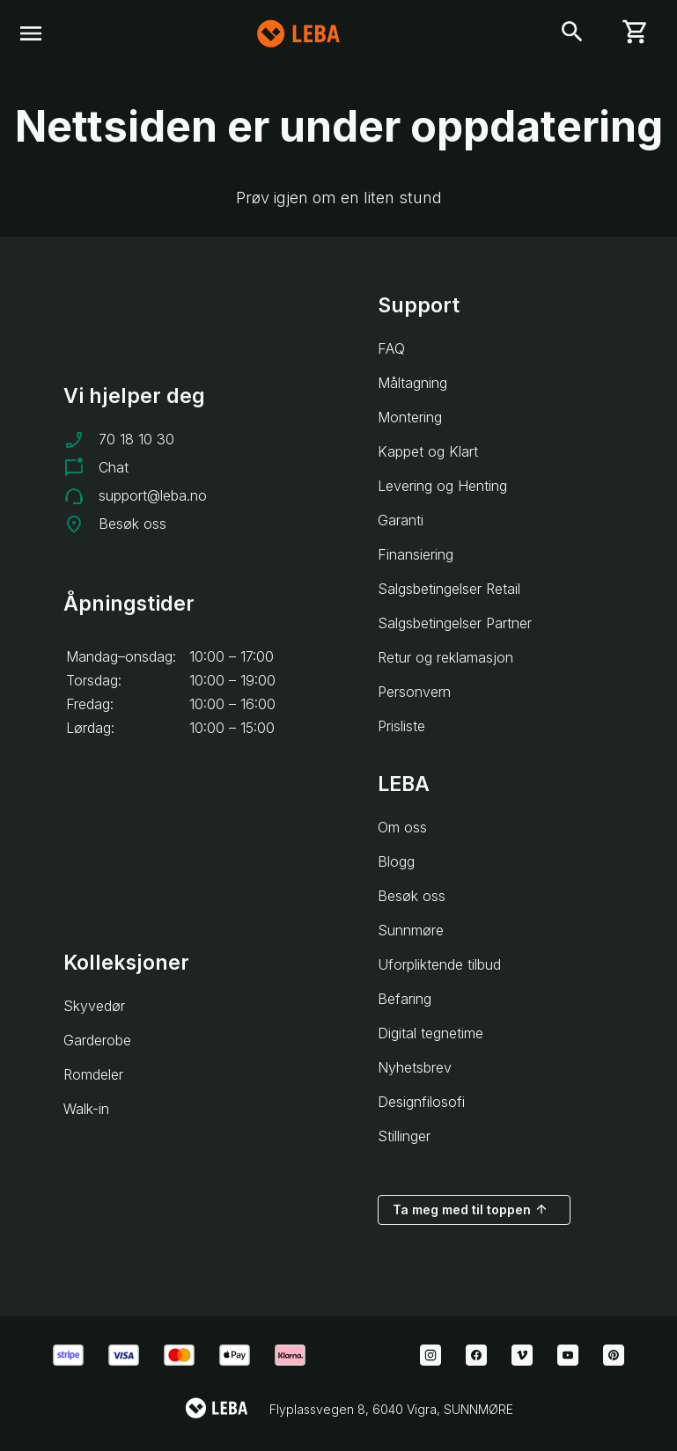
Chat (114, 467)
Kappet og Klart (428, 451)
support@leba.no (153, 495)
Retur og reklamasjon (445, 657)
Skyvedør (94, 1006)
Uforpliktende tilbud (439, 964)
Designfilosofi (421, 1101)
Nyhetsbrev (415, 1067)
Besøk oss (132, 523)
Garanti (400, 520)
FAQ (391, 348)
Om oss (402, 827)
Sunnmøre (411, 930)
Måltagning (412, 383)
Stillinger (404, 1136)
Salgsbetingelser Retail (449, 588)
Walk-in (86, 1109)
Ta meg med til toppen (470, 1209)
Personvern (414, 691)
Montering (410, 417)
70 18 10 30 (136, 439)
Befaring (404, 999)
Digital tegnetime (430, 1033)
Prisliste (401, 726)
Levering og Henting (442, 486)
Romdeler (93, 1074)
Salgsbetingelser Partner (455, 623)
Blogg (396, 861)
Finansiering (415, 554)
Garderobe (97, 1040)
